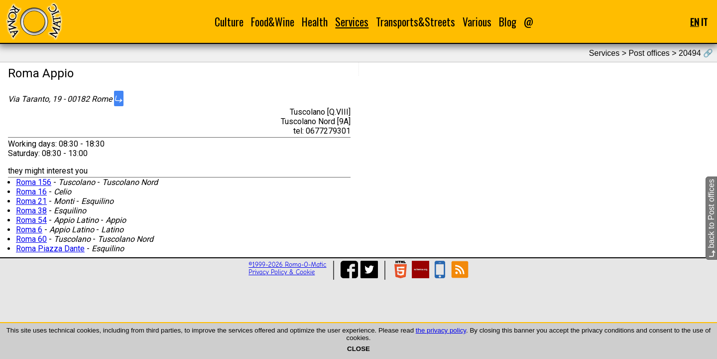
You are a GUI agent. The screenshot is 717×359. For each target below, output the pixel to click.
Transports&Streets (415, 21)
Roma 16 (31, 191)
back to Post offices (711, 218)
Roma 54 (31, 220)
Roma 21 (31, 201)
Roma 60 (31, 239)
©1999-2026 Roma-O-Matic (287, 264)
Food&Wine (272, 21)
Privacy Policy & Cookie (281, 272)
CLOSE (358, 349)
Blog (507, 21)
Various (477, 21)
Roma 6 (29, 229)
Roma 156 (33, 182)
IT (704, 21)
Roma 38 (31, 210)
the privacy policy (441, 330)
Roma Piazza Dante (50, 248)
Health (315, 21)
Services (351, 21)
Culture (229, 21)
